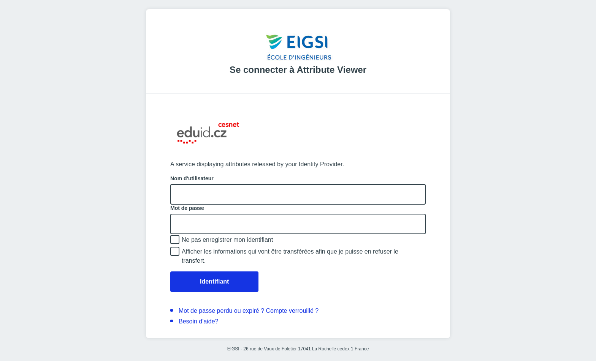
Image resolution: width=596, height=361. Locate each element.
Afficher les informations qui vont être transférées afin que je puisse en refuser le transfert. (290, 256)
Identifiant (214, 281)
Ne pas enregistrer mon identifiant (227, 239)
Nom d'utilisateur (192, 178)
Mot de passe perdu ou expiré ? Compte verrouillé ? (249, 310)
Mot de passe (187, 208)
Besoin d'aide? (198, 321)
